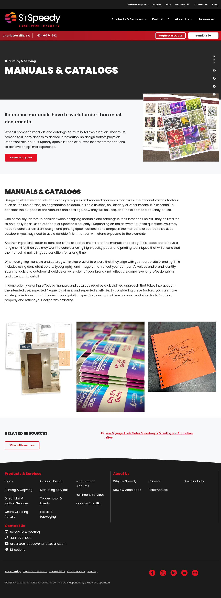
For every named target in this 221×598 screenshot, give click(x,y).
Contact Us (201, 4)
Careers (154, 481)
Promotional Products (85, 483)
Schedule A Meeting (22, 532)
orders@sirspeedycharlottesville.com (36, 544)
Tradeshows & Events (51, 500)
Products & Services (127, 19)
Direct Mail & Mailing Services (17, 500)
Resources (206, 19)
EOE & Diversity (76, 571)
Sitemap (92, 571)
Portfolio (158, 19)
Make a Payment (138, 4)
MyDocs (180, 4)
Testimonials (158, 490)
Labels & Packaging (48, 514)
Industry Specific (88, 503)
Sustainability (194, 481)
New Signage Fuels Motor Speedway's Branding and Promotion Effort (149, 435)
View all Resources (22, 445)
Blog (168, 4)
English (157, 4)
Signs (9, 481)
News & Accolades (127, 490)
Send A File (203, 36)
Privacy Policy (13, 571)
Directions (15, 549)
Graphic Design (51, 481)
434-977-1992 (47, 35)
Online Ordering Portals (16, 514)
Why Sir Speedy (124, 481)
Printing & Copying (22, 61)
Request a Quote (170, 36)
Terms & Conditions (35, 571)
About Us (182, 19)
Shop (215, 4)
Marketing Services (54, 490)
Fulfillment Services (90, 495)
